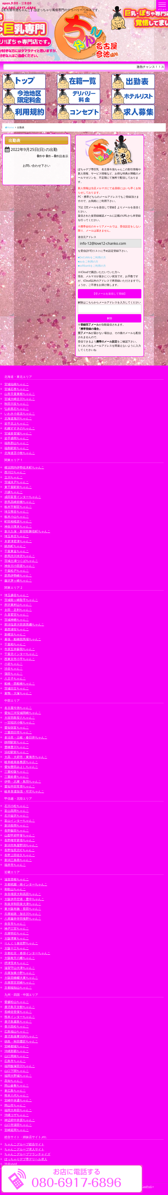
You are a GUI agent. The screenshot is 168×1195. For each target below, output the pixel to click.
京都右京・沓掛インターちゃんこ (27, 953)
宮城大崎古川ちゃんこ (19, 399)
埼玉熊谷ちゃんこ (16, 511)
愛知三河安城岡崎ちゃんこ (22, 713)
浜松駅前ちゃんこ (16, 752)
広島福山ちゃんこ (16, 1031)
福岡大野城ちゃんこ (18, 1076)
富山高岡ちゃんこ (16, 811)
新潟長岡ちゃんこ (16, 825)
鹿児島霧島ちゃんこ (18, 1021)
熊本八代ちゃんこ (16, 1095)
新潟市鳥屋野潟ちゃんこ (21, 845)
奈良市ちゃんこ (15, 924)
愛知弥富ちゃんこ (16, 727)
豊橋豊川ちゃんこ (16, 747)
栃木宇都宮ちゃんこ (18, 507)
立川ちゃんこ (13, 477)
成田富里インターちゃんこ (22, 497)
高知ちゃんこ (13, 1081)
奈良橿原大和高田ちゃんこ (22, 894)
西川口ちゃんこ (15, 472)
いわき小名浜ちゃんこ (19, 413)
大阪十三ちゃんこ (16, 948)
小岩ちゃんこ (13, 664)
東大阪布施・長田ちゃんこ (22, 909)
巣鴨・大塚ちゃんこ (18, 693)
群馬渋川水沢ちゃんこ (19, 556)
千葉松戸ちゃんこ (16, 571)
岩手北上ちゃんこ (16, 423)
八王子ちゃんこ (15, 678)
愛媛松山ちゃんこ (16, 1002)
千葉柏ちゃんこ (15, 644)
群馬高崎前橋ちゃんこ (19, 502)
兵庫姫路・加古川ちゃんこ (22, 914)
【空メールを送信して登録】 (110, 293)
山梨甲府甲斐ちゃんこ (19, 835)
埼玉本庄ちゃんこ (16, 536)
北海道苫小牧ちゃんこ (19, 453)
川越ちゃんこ (13, 492)
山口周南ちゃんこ (16, 1056)
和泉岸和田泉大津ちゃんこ (22, 904)
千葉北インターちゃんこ (21, 654)
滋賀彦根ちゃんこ (16, 879)
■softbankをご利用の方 (92, 266)
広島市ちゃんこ (15, 1061)
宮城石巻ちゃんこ (16, 389)
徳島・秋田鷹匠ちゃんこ (21, 1041)
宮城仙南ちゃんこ (16, 384)
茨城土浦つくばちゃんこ (21, 561)
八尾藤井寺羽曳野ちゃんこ (22, 918)
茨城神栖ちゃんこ (16, 619)
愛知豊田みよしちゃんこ (21, 767)
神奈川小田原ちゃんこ (19, 566)
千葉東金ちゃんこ (16, 551)
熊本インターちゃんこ (19, 1017)
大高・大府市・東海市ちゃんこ (25, 757)
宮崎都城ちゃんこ (16, 1046)
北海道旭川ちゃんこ (18, 418)
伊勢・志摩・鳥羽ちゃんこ (22, 781)
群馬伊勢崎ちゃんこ (18, 575)
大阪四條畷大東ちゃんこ (21, 978)
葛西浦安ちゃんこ (16, 629)
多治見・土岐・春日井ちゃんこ (25, 737)
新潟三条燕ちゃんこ (18, 860)
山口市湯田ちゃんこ (18, 1125)
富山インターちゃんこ (19, 820)
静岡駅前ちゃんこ (16, 742)
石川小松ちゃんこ (16, 806)
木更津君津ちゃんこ (18, 541)
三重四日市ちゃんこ (18, 732)
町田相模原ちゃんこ (18, 521)
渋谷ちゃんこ (13, 668)
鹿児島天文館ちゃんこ (19, 1007)
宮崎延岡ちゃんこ (16, 1130)
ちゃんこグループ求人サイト (24, 1149)
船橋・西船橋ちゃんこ (19, 683)
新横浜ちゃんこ (15, 634)
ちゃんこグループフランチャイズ (27, 1154)
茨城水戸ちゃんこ (16, 482)
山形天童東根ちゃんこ (19, 394)
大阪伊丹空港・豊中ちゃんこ (24, 899)
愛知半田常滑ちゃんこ (19, 786)
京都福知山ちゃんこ (18, 987)
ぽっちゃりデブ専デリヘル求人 (25, 1159)
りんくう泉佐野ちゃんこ (21, 943)
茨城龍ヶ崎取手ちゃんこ (21, 600)
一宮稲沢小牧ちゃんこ (19, 722)
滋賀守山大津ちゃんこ (19, 968)
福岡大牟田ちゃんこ (18, 1110)
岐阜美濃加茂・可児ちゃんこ (24, 791)
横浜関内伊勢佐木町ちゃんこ (24, 467)
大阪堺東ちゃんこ (16, 938)
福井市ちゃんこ (15, 865)
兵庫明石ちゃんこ (16, 933)
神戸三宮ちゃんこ (16, 928)
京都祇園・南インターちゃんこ (25, 884)
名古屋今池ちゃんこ (18, 708)
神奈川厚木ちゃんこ (18, 526)
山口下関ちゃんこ (16, 1071)
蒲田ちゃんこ (13, 674)
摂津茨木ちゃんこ (16, 963)
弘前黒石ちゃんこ (16, 409)
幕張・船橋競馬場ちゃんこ (22, 639)
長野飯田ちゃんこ (16, 830)
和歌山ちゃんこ (15, 889)
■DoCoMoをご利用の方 (92, 257)
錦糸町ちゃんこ (15, 546)
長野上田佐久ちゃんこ (19, 855)
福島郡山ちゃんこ (16, 443)
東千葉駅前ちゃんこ (18, 487)
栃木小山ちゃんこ (16, 516)
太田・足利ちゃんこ (18, 610)
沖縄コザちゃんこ (16, 1115)
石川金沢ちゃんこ (16, 815)
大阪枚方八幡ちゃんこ (19, 958)
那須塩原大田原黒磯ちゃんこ (24, 624)
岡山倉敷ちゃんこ (16, 1085)
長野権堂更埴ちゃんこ (19, 840)
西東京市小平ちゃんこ (19, 659)
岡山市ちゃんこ (15, 1105)
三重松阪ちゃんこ (16, 772)
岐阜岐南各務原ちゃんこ (21, 762)
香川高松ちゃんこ (16, 1026)
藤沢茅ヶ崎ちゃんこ (18, 580)
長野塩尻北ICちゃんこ (19, 850)
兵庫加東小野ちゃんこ (19, 973)
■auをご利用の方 (88, 261)
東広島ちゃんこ (15, 1090)
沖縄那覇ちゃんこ (16, 1051)
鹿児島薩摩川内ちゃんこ (21, 1036)
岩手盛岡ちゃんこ (16, 438)
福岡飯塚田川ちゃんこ (19, 1066)
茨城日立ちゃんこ (16, 688)
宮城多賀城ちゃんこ (18, 433)
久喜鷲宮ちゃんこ (16, 614)
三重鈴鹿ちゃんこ (16, 777)
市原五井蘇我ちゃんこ (19, 649)
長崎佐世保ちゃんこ (18, 1012)
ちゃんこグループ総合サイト (24, 1144)
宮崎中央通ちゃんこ (18, 1100)
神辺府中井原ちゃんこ (19, 1120)
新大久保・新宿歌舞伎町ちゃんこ (27, 531)
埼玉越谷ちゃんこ (16, 595)
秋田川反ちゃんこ (16, 404)
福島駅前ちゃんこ (16, 448)
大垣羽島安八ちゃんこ (19, 717)
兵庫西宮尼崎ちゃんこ (19, 982)
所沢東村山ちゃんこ (18, 605)
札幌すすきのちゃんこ (19, 428)
